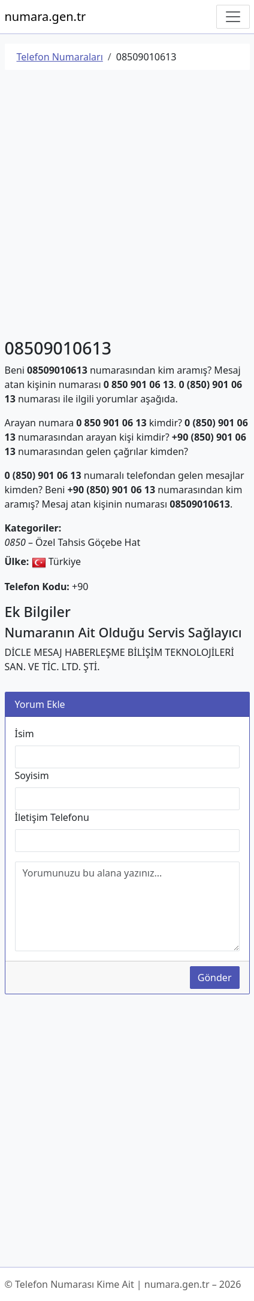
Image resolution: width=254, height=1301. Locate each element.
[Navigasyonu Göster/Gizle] (233, 17)
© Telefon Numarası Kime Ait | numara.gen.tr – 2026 (123, 1284)
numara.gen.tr (45, 16)
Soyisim (32, 775)
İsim (24, 733)
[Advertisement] (127, 206)
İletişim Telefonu (52, 817)
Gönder (215, 977)
